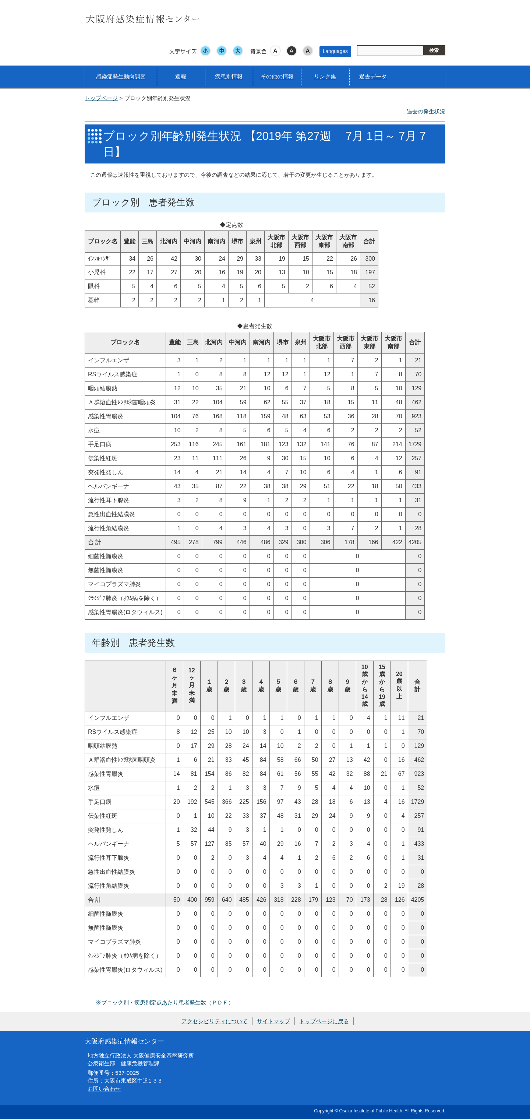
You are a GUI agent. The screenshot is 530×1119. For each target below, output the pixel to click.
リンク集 (325, 76)
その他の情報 (277, 76)
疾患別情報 (229, 76)
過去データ (373, 76)
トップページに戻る (324, 1021)
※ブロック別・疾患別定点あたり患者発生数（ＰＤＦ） (165, 1002)
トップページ (101, 98)
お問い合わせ (104, 1088)
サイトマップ (273, 1021)
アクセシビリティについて (214, 1021)
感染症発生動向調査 (121, 76)
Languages (335, 51)
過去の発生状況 (426, 111)
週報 (180, 76)
